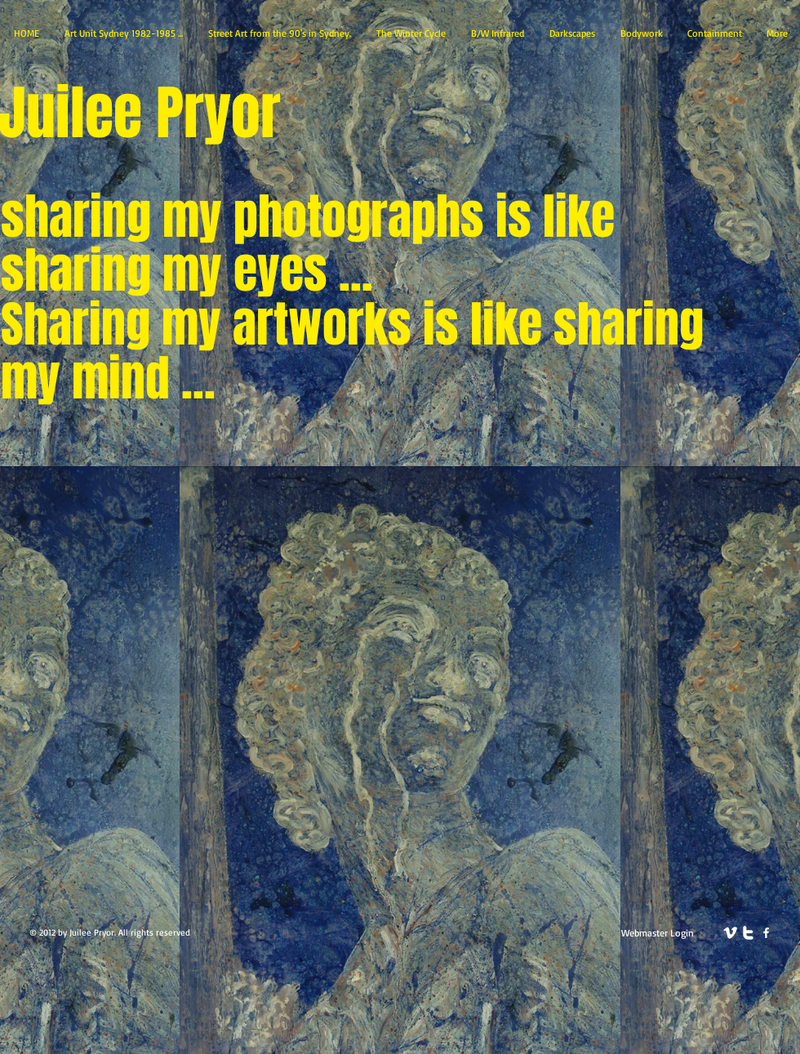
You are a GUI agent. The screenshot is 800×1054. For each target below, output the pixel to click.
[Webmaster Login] (658, 933)
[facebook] (766, 933)
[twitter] (748, 933)
